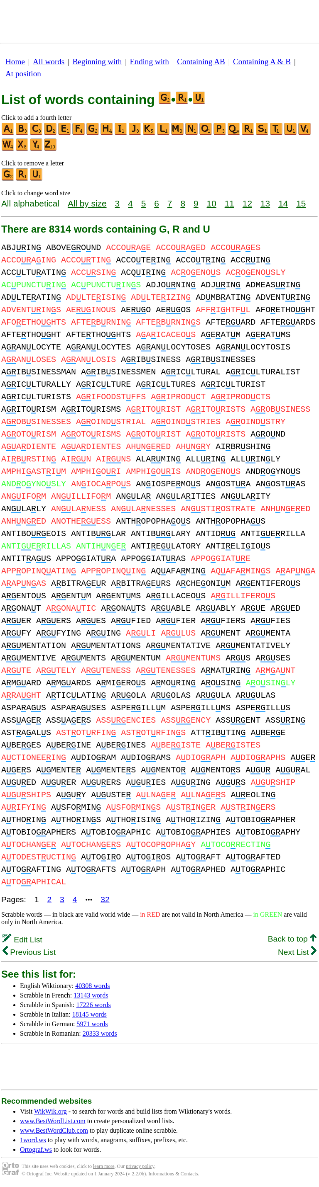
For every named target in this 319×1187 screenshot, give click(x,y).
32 (105, 899)
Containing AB (201, 61)
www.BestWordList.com (53, 1120)
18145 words (89, 1014)
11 (229, 203)
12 (247, 203)
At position (23, 73)
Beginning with (97, 61)
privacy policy (140, 1166)
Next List (297, 952)
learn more (104, 1166)
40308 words (92, 985)
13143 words (91, 995)
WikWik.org (50, 1111)
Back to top (292, 939)
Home (15, 61)
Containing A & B (262, 61)
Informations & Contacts (173, 1174)
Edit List (22, 939)
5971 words (92, 1023)
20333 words (100, 1033)
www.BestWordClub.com (54, 1130)
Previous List (29, 952)
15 (301, 203)
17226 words (93, 1004)
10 (211, 203)
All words (48, 61)
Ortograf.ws (36, 1149)
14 (283, 203)
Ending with (149, 61)
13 (265, 203)
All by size (87, 203)
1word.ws (33, 1139)
